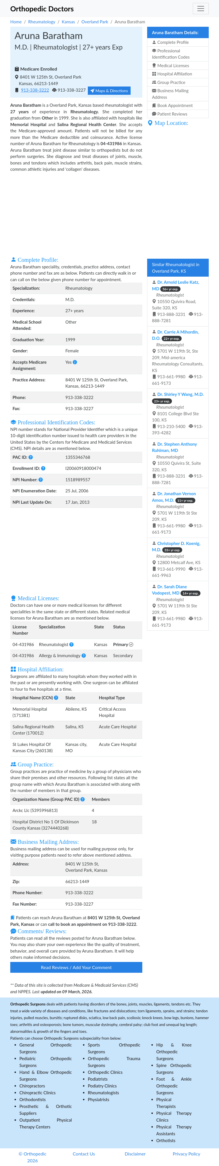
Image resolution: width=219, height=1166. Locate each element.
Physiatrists (98, 1099)
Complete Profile (170, 42)
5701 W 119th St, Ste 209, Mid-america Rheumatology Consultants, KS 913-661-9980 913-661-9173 (177, 357)
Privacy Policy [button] (186, 1153)
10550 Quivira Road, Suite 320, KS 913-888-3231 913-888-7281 (177, 301)
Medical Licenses (170, 65)
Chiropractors (32, 1085)
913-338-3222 (35, 89)
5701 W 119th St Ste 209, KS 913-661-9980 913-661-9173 (177, 512)
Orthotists (165, 1140)
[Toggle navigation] (201, 8)
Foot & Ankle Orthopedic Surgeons (174, 1085)
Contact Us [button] (84, 1153)
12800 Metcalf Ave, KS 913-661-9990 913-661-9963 (177, 559)
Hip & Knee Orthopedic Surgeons (174, 1051)
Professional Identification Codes (171, 54)
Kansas (68, 21)
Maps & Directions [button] (109, 90)
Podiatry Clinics (102, 1085)
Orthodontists (32, 1099)
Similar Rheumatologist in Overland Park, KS (175, 267)
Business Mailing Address (170, 94)
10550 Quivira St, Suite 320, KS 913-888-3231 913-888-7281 (177, 463)
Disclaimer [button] (135, 1153)
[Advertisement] (76, 214)
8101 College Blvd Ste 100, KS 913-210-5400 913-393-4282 (178, 413)
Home (16, 21)
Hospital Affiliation (172, 73)
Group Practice (168, 82)
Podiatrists (98, 1078)
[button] (75, 362)
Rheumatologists (103, 1092)
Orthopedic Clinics (105, 1072)
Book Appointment (172, 105)
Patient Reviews (169, 113)
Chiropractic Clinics (37, 1092)
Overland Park (95, 21)
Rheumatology (41, 21)
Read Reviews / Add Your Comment (76, 967)
